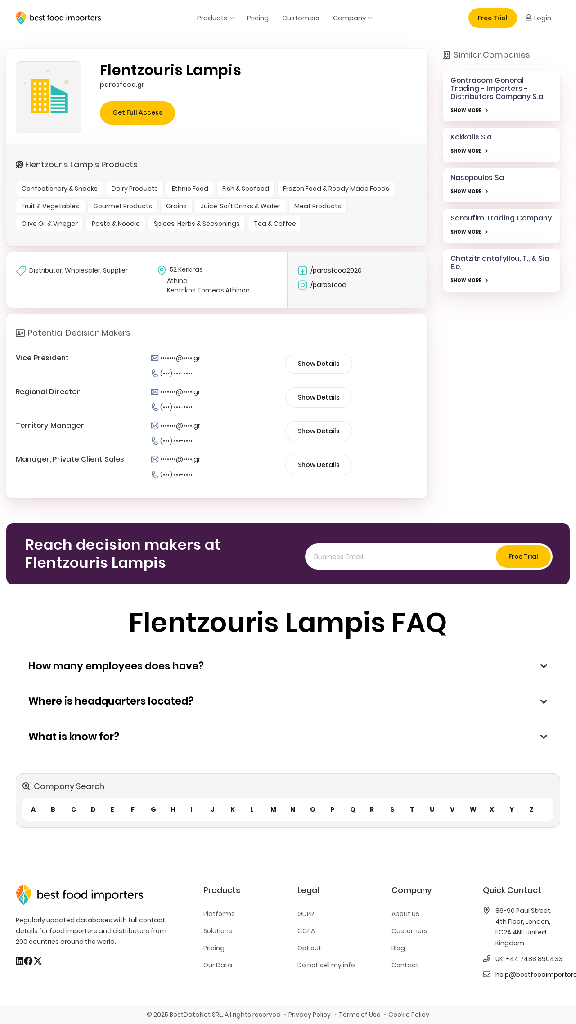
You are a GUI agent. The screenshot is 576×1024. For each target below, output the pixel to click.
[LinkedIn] (19, 961)
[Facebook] (28, 961)
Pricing (214, 947)
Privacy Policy (309, 1014)
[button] (230, 18)
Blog (398, 947)
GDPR (305, 913)
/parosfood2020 (329, 270)
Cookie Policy (408, 1014)
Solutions (217, 930)
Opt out (309, 947)
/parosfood (321, 285)
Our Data (217, 965)
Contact (405, 965)
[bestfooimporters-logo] (58, 18)
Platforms (219, 913)
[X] (37, 961)
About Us (405, 913)
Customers (410, 930)
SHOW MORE (466, 110)
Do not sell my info (326, 965)
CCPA (306, 930)
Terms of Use (360, 1014)
